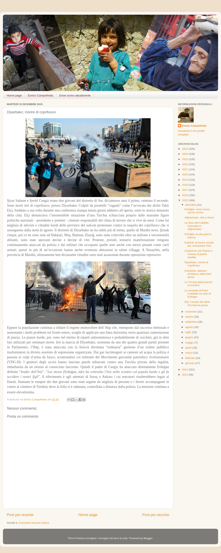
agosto (189, 327)
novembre (191, 311)
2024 (185, 153)
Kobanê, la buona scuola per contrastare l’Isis (199, 244)
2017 (185, 189)
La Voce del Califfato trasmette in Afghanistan (197, 226)
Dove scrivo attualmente (75, 95)
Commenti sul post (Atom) (34, 522)
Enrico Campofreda (40, 95)
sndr (125, 538)
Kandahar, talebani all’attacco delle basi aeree (198, 273)
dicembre (191, 204)
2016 (185, 195)
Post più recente (20, 515)
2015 (185, 200)
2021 (185, 169)
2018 (185, 184)
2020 (185, 174)
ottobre (189, 316)
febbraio (190, 358)
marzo (189, 352)
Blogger (148, 538)
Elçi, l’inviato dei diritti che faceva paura (197, 303)
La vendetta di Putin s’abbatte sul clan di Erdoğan (198, 293)
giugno (189, 337)
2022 (185, 164)
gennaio (190, 363)
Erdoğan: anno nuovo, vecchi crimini (198, 211)
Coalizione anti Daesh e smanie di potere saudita (199, 253)
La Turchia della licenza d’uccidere (198, 284)
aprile (188, 347)
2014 (185, 369)
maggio (190, 342)
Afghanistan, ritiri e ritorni (199, 217)
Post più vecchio (155, 515)
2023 (185, 159)
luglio (188, 332)
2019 (185, 179)
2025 (185, 148)
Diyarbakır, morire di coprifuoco (196, 264)
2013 (185, 374)
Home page (14, 95)
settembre (191, 321)
